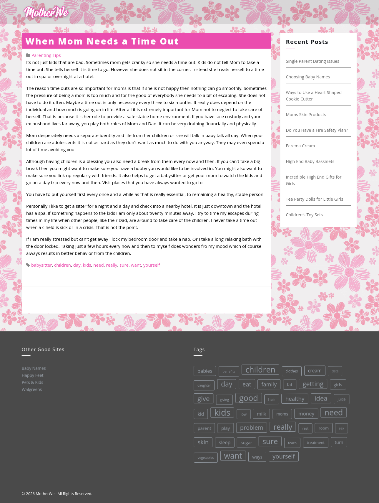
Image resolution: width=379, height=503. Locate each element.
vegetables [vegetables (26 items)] (205, 457)
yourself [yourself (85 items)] (283, 455)
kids (87, 265)
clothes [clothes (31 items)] (290, 369)
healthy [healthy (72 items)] (293, 397)
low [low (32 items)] (243, 413)
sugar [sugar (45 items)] (246, 442)
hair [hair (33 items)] (270, 398)
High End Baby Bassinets (310, 161)
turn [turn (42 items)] (338, 440)
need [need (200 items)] (333, 410)
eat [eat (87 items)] (245, 383)
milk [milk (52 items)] (260, 413)
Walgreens (31, 389)
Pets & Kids (32, 382)
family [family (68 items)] (267, 383)
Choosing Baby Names (308, 77)
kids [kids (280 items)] (221, 412)
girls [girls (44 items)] (337, 382)
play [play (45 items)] (225, 428)
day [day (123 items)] (225, 383)
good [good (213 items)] (247, 397)
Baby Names (33, 368)
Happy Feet (32, 375)
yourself (151, 265)
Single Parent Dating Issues (312, 61)
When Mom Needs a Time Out (102, 41)
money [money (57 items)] (305, 411)
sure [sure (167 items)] (269, 440)
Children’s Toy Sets (304, 214)
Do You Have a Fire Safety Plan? (317, 130)
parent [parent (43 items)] (204, 428)
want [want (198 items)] (233, 455)
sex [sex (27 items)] (341, 426)
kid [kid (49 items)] (200, 413)
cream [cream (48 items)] (313, 369)
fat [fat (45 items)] (288, 383)
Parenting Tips (46, 55)
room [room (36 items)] (323, 426)
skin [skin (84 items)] (202, 442)
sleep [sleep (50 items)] (224, 442)
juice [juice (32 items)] (341, 397)
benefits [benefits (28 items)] (227, 371)
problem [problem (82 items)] (251, 427)
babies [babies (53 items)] (203, 370)
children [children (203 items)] (259, 368)
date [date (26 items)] (333, 369)
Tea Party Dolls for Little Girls (314, 199)
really (111, 265)
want (136, 265)
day (77, 265)
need (98, 265)
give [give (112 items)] (203, 398)
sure (124, 265)
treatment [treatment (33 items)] (315, 441)
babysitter (41, 265)
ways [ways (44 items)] (257, 456)
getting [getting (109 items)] (311, 382)
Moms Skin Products (306, 114)
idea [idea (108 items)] (320, 396)
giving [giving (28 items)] (223, 399)
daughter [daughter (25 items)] (203, 385)
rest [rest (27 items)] (305, 427)
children (62, 265)
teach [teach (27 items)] (292, 441)
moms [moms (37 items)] (281, 413)
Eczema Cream (300, 146)
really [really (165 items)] (282, 425)
